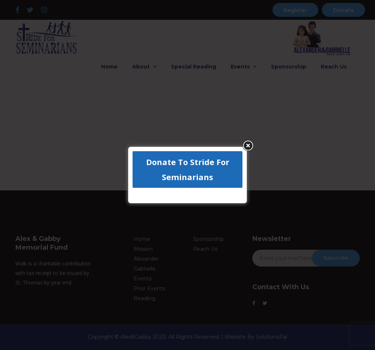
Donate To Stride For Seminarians (187, 169)
